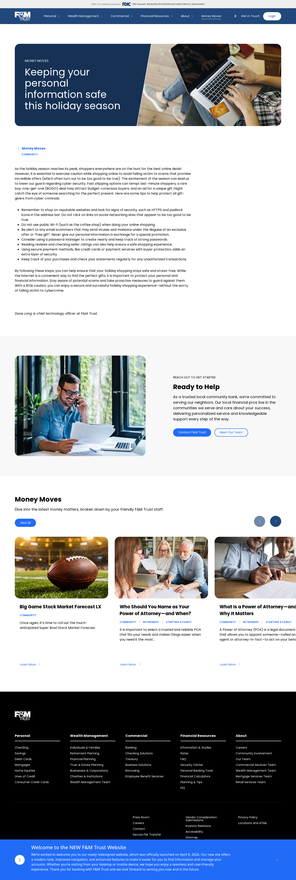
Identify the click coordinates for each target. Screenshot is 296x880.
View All (25, 523)
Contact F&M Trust (192, 432)
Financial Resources (155, 16)
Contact (139, 829)
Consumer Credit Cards (32, 782)
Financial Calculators (195, 776)
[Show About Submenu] (192, 16)
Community (29, 154)
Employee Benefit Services (144, 776)
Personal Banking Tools (196, 771)
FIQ (182, 788)
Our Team (243, 759)
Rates (184, 753)
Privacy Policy (248, 817)
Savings (20, 753)
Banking (130, 748)
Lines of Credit (25, 776)
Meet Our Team (231, 432)
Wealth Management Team (90, 782)
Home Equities (25, 771)
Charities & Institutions (86, 776)
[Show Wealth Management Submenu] (101, 16)
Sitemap (192, 837)
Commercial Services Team (256, 765)
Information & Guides (195, 748)
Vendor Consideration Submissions (201, 818)
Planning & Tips (191, 782)
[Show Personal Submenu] (59, 16)
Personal (50, 16)
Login (272, 16)
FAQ (183, 759)
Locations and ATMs (252, 823)
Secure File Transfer (147, 834)
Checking (21, 748)
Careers (241, 748)
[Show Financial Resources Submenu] (171, 16)
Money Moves (211, 16)
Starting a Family (179, 622)
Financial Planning (83, 759)
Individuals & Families (85, 748)
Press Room (141, 817)
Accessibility (194, 832)
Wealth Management (83, 16)
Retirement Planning (84, 753)
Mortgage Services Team (254, 776)
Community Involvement (254, 753)
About (185, 16)
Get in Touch (250, 16)
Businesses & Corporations (89, 771)
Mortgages (22, 765)
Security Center (191, 765)
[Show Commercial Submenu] (131, 16)
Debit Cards (23, 759)
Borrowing (132, 771)
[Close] (277, 860)
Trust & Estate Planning (86, 765)
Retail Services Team (251, 782)
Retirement (151, 622)
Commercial (120, 16)
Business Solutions (138, 765)
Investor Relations (198, 826)
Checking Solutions (139, 753)
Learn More (30, 664)
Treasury (131, 759)
